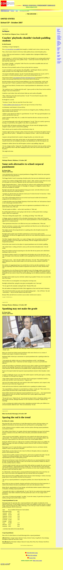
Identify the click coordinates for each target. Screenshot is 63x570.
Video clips (58, 52)
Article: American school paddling (59, 37)
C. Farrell (6, 563)
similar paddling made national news (12, 104)
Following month (59, 62)
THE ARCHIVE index (32, 552)
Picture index (58, 56)
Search (58, 33)
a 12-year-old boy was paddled (12, 49)
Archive (12, 11)
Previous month (59, 59)
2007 (17, 11)
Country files (32, 558)
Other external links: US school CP (59, 43)
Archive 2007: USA (58, 49)
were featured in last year (24, 77)
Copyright (2, 563)
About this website (32, 555)
